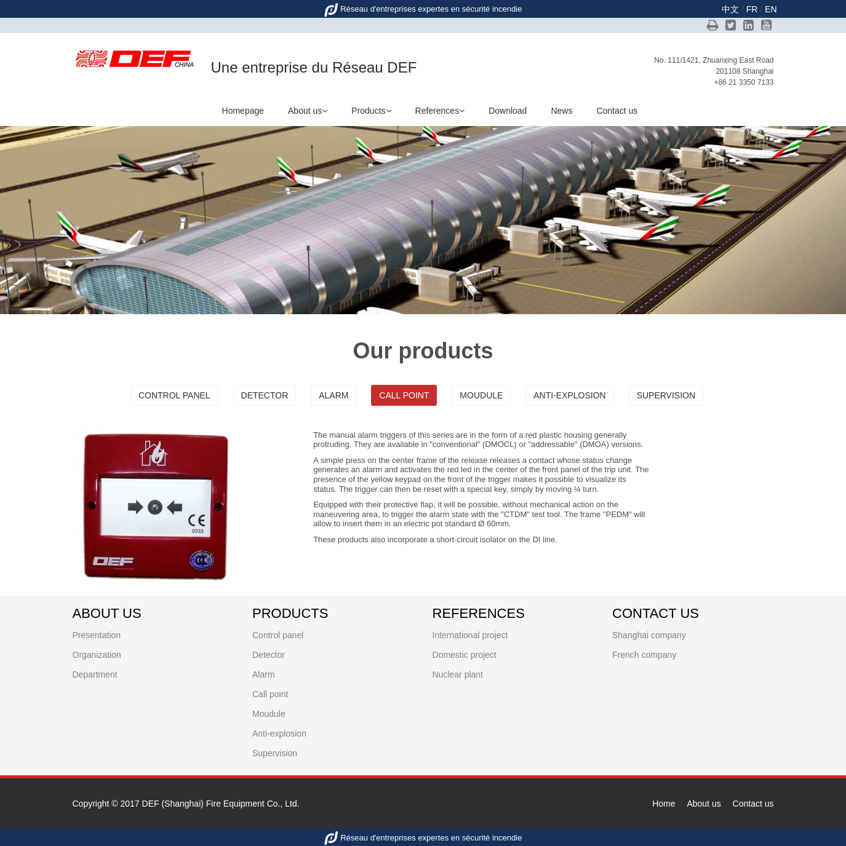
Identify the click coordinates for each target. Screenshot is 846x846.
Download (508, 111)
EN (770, 9)
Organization (97, 655)
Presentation (97, 635)
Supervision (666, 395)
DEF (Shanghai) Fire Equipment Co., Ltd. (221, 803)
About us (307, 111)
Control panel (174, 395)
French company (644, 655)
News (561, 111)
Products (371, 111)
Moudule (481, 395)
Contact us (616, 111)
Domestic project (465, 655)
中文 (730, 9)
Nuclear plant (458, 674)
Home (663, 803)
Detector (265, 395)
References (440, 111)
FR (752, 9)
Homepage (243, 111)
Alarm (333, 395)
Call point (404, 395)
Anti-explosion (569, 395)
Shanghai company (649, 635)
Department (95, 674)
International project (470, 635)
